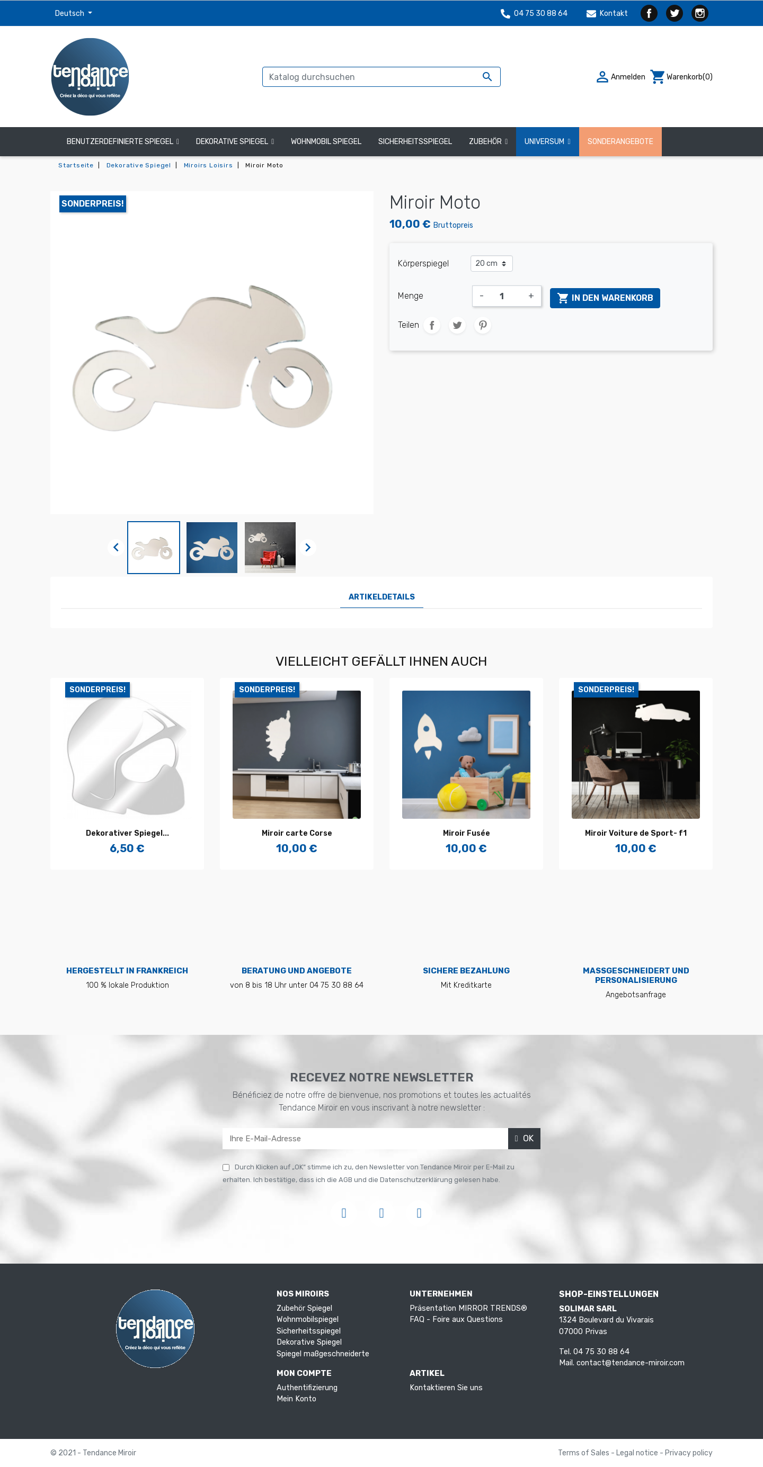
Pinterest (482, 325)
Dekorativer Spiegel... (127, 833)
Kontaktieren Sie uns (446, 1387)
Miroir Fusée (466, 833)
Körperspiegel (423, 263)
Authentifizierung (307, 1387)
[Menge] (506, 296)
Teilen (431, 325)
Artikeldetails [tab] (382, 597)
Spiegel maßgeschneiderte (323, 1353)
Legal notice (638, 1452)
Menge (410, 296)
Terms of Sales (584, 1452)
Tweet (457, 325)
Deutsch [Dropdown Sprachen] (70, 13)
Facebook (649, 13)
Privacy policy (689, 1452)
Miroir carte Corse (297, 833)
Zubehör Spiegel (304, 1308)
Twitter (674, 13)
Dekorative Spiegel (309, 1342)
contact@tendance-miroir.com (630, 1362)
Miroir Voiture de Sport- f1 (636, 833)
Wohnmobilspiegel (308, 1319)
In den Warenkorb (605, 298)
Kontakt (607, 13)
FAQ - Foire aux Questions (456, 1319)
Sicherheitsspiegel (309, 1331)
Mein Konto (296, 1398)
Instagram (699, 13)
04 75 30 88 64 (534, 13)
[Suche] (381, 77)
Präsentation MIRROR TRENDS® (468, 1308)
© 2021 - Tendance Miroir (93, 1452)
